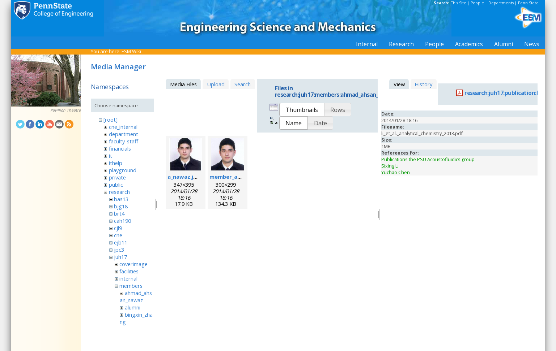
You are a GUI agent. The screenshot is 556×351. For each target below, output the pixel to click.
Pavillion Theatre (65, 110)
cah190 (122, 220)
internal (128, 278)
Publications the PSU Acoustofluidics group (428, 159)
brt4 (119, 213)
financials (120, 148)
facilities (129, 271)
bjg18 (121, 206)
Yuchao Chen (395, 172)
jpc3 (119, 249)
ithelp (115, 162)
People (477, 2)
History (423, 84)
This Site (458, 2)
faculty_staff (123, 141)
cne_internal (123, 126)
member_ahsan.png (235, 176)
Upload (216, 84)
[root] (110, 119)
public (116, 184)
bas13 (121, 199)
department (123, 134)
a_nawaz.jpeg (185, 176)
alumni (132, 307)
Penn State (528, 2)
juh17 (120, 256)
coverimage (133, 264)
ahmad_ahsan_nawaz (136, 296)
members (131, 285)
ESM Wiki (131, 51)
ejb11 (120, 242)
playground (122, 170)
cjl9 (118, 227)
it (110, 155)
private (117, 177)
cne (118, 235)
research (119, 191)
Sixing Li (390, 165)
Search (242, 84)
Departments (501, 2)
